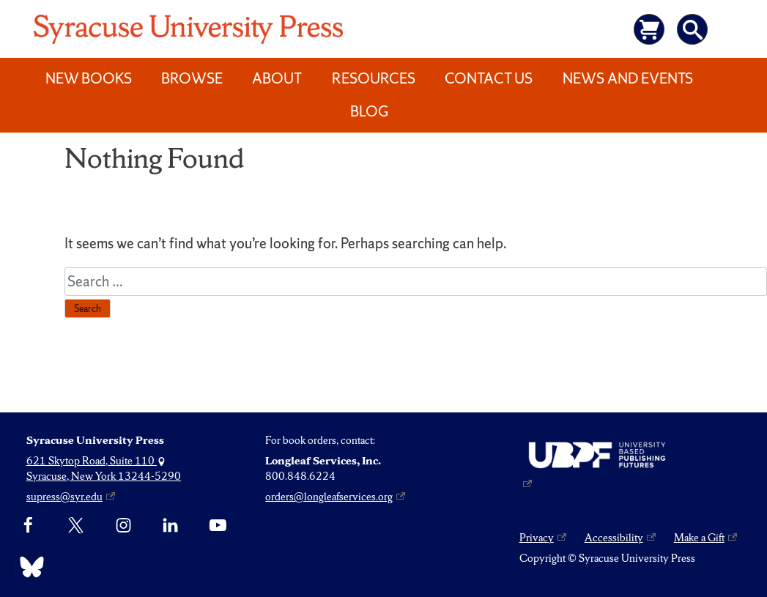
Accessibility (614, 537)
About (277, 78)
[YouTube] (217, 525)
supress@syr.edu (64, 496)
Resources (373, 78)
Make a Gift (699, 537)
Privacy (536, 537)
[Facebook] (28, 525)
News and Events (628, 78)
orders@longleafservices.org (329, 496)
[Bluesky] (28, 567)
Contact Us (489, 78)
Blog (369, 111)
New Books (88, 78)
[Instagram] (123, 525)
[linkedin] (170, 525)
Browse (192, 78)
